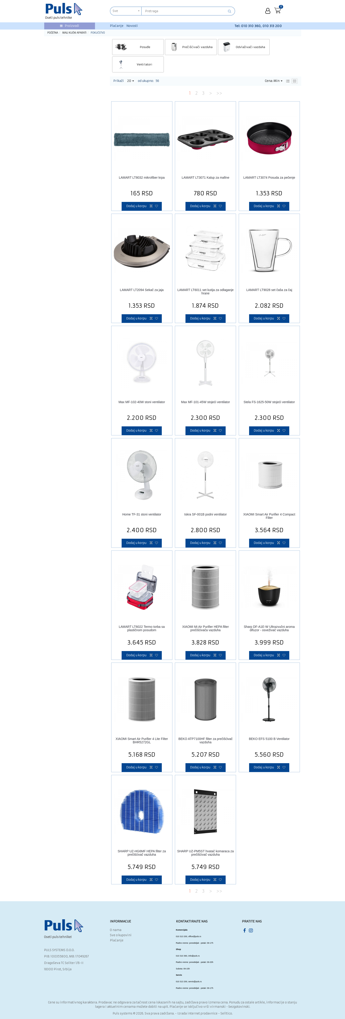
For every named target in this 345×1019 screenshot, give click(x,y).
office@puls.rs (194, 919)
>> (219, 75)
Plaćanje (116, 26)
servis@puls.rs (195, 964)
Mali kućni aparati (74, 32)
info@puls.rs (194, 938)
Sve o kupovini (121, 918)
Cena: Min (273, 63)
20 (130, 63)
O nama (115, 913)
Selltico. (226, 996)
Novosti (132, 26)
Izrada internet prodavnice (197, 996)
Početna (52, 32)
